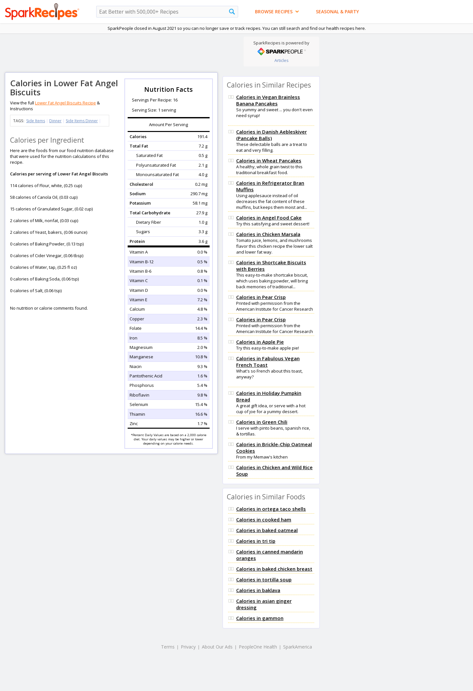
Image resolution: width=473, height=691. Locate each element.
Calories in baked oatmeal (267, 530)
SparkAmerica (297, 647)
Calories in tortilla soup (264, 579)
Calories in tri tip (255, 541)
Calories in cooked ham (263, 519)
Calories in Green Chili (261, 422)
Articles (281, 60)
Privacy (188, 647)
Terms (168, 647)
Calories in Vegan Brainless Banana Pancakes (268, 100)
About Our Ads (217, 647)
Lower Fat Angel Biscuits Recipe (65, 103)
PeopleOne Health (258, 647)
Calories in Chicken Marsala (268, 234)
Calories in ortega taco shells (271, 509)
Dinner (55, 121)
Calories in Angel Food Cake (269, 217)
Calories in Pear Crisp (261, 297)
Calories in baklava (258, 590)
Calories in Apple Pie (260, 342)
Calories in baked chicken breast (274, 569)
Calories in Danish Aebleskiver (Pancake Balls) (271, 134)
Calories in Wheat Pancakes (268, 160)
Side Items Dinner (82, 121)
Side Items (35, 121)
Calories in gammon (259, 618)
